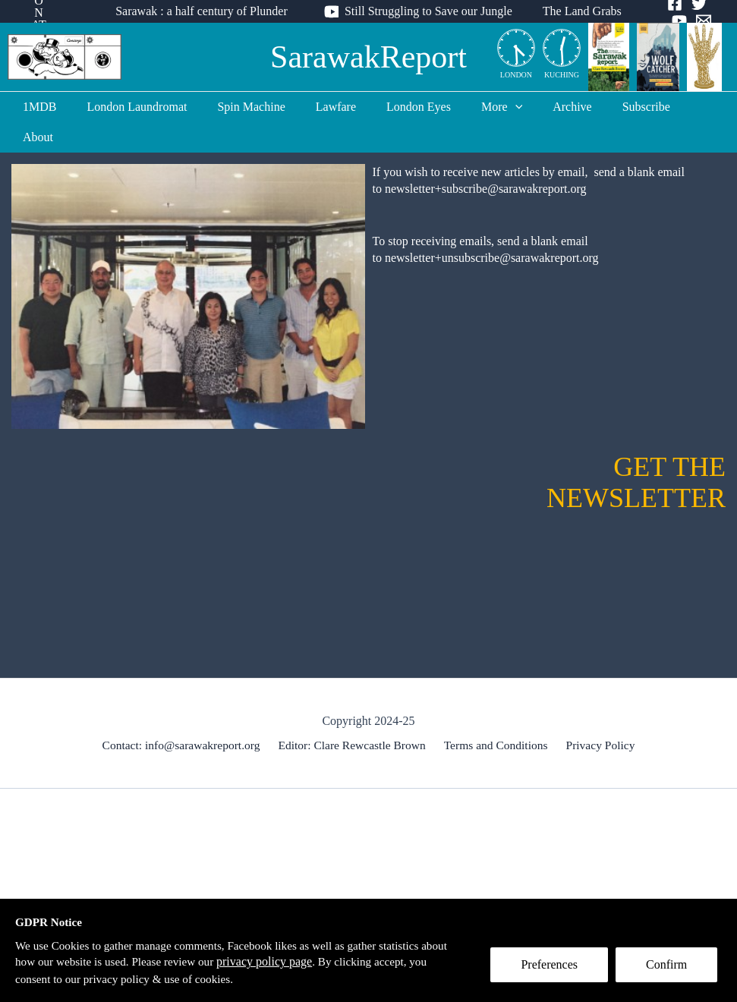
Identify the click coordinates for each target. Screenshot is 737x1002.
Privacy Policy (598, 714)
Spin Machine (255, 106)
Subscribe (620, 106)
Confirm (670, 969)
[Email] (670, 20)
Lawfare (333, 106)
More (487, 107)
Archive (552, 106)
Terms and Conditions (496, 714)
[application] (501, 107)
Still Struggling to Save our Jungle (428, 11)
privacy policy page (305, 960)
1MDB (55, 106)
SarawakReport (368, 56)
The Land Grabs (576, 11)
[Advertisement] (368, 880)
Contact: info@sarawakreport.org (185, 714)
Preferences (553, 969)
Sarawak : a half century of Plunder (207, 11)
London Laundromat (147, 106)
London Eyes (410, 106)
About (683, 106)
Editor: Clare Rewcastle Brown (354, 714)
